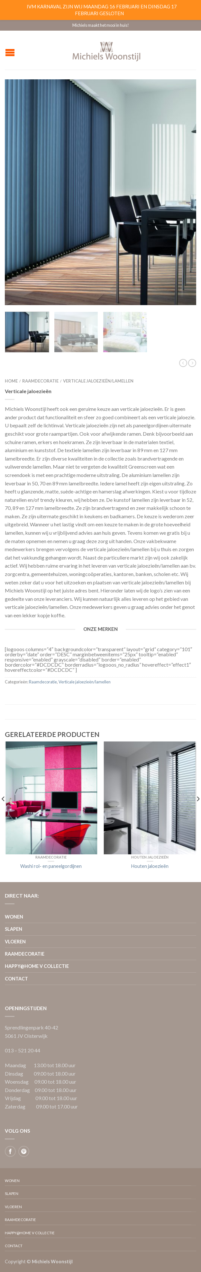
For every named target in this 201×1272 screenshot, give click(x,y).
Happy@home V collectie (37, 966)
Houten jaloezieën (150, 857)
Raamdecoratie (40, 380)
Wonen (14, 916)
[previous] (3, 811)
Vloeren (15, 941)
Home (11, 380)
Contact (16, 978)
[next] (197, 811)
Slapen (13, 929)
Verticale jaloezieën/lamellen (98, 380)
